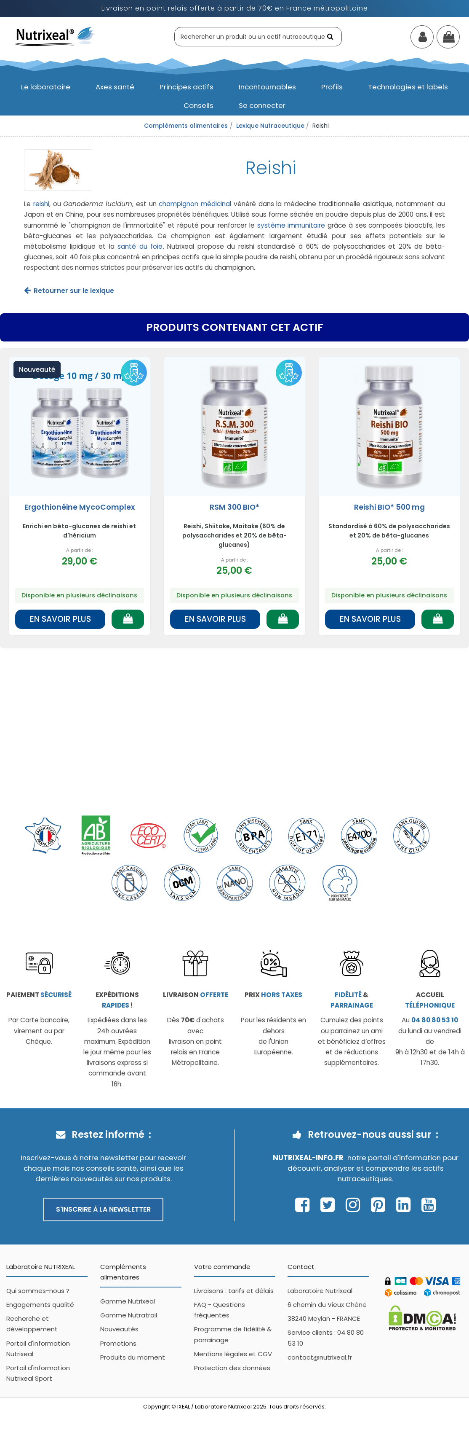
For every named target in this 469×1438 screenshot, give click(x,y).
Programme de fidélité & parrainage (233, 1334)
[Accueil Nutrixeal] (55, 36)
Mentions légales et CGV (233, 1353)
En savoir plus (60, 619)
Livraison (195, 994)
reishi (41, 203)
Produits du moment (132, 1357)
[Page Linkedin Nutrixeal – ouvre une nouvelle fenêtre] (405, 1205)
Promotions (118, 1343)
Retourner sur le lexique (74, 290)
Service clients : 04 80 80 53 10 (326, 1337)
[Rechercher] (331, 36)
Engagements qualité (40, 1304)
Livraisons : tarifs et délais (234, 1290)
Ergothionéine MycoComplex (79, 507)
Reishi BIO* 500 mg (389, 507)
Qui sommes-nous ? (37, 1290)
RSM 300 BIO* (234, 507)
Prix (273, 994)
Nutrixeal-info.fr (308, 1158)
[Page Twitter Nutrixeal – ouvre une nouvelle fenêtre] (329, 1205)
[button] (45, 87)
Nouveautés (119, 1329)
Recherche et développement (32, 1323)
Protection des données (232, 1367)
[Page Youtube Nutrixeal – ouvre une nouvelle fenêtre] (428, 1205)
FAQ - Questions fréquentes (219, 1310)
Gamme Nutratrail (128, 1315)
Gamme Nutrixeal (127, 1301)
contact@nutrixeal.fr (320, 1357)
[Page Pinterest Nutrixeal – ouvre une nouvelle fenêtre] (380, 1205)
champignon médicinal (195, 203)
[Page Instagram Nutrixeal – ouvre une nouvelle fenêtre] (355, 1205)
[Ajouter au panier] (128, 619)
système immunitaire (291, 225)
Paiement (39, 994)
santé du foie (140, 246)
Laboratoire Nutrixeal (320, 1290)
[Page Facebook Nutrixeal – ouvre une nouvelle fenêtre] (304, 1205)
